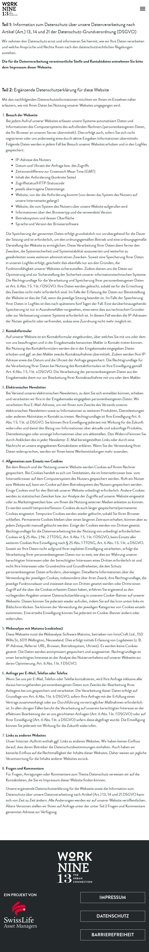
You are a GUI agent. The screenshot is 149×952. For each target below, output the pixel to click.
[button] (142, 8)
